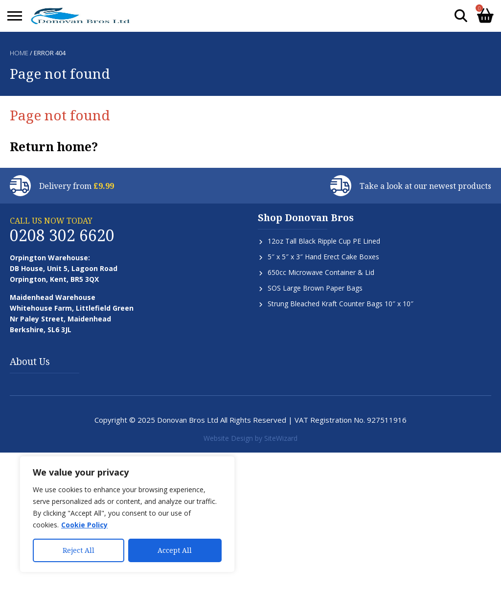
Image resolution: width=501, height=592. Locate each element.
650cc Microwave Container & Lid (321, 272)
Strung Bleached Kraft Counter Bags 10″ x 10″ (340, 303)
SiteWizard (280, 438)
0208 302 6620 (62, 235)
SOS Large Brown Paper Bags (315, 288)
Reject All (78, 550)
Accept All (175, 550)
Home (19, 52)
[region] (127, 514)
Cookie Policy (84, 524)
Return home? (54, 146)
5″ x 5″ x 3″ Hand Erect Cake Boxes (323, 256)
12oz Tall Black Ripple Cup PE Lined (324, 241)
